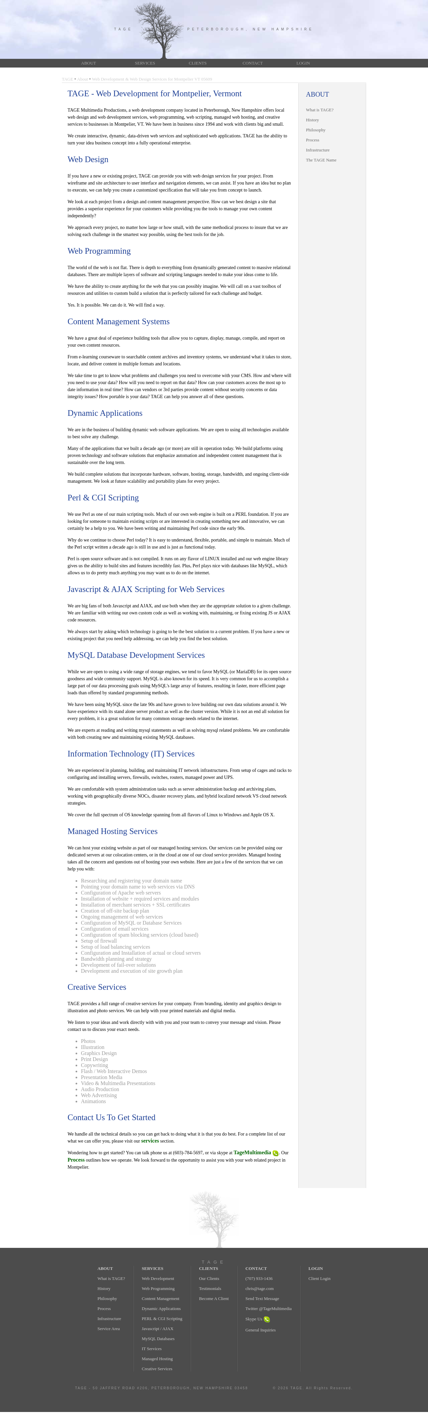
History (312, 119)
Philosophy (316, 129)
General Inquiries (260, 1329)
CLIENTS (198, 63)
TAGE (67, 79)
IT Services (152, 1348)
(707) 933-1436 (259, 1278)
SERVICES (145, 63)
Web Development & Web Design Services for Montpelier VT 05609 (152, 79)
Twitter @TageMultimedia (268, 1308)
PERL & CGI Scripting (162, 1318)
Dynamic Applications (161, 1308)
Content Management (160, 1298)
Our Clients (209, 1278)
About (82, 79)
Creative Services (157, 1368)
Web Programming (158, 1288)
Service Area (109, 1328)
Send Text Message (262, 1298)
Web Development (158, 1278)
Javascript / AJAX (158, 1328)
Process (312, 139)
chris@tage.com (259, 1288)
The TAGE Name (321, 159)
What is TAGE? (319, 109)
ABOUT (88, 63)
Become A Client (214, 1298)
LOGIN (303, 63)
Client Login (319, 1278)
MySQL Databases (158, 1338)
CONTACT (253, 63)
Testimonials (210, 1288)
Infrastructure (318, 149)
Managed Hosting (157, 1358)
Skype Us (257, 1318)
